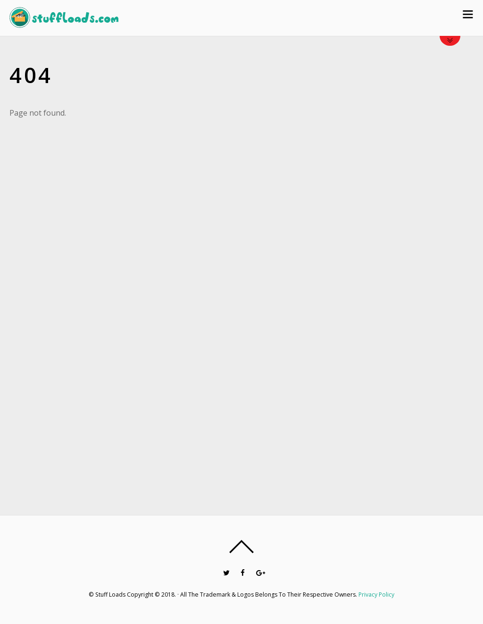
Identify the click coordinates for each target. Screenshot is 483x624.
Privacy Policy (376, 594)
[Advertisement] (418, 294)
